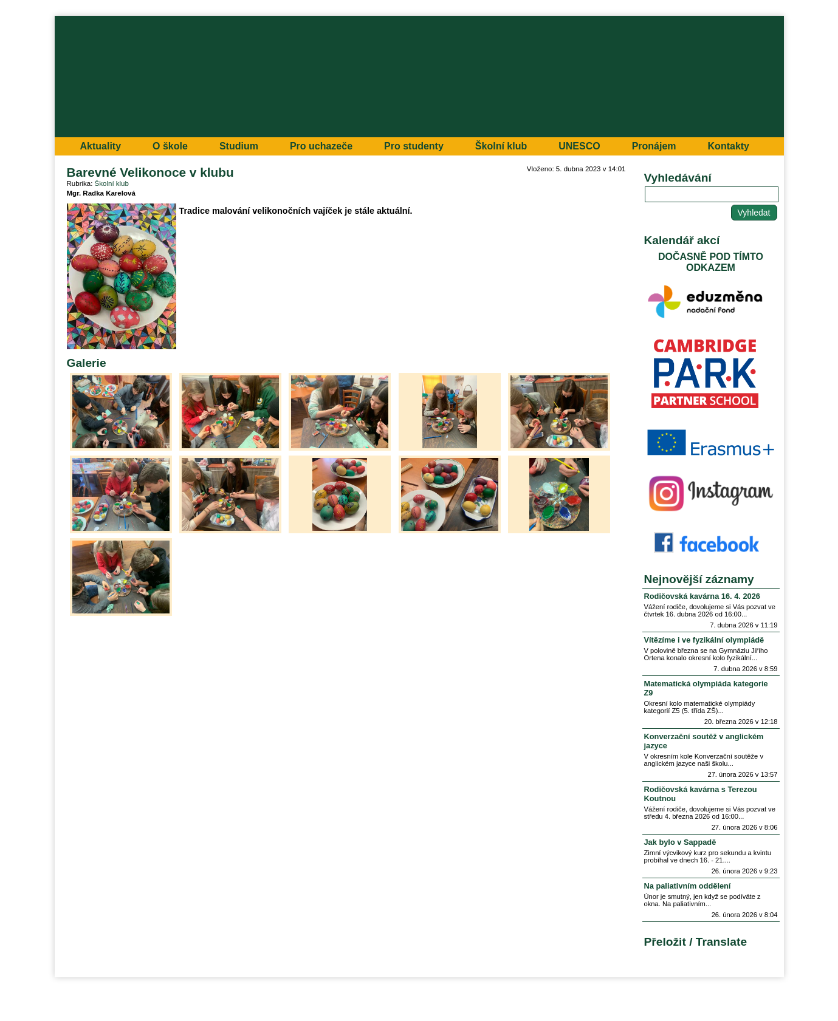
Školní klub (501, 146)
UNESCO (579, 146)
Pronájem (654, 146)
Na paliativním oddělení (687, 885)
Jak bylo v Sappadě (680, 842)
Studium (238, 146)
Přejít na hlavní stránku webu (419, 76)
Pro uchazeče (321, 146)
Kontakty (728, 146)
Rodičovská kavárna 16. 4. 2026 (702, 596)
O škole (170, 146)
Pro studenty (414, 146)
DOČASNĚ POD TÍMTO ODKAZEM (710, 262)
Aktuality (101, 146)
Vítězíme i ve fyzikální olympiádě (704, 639)
